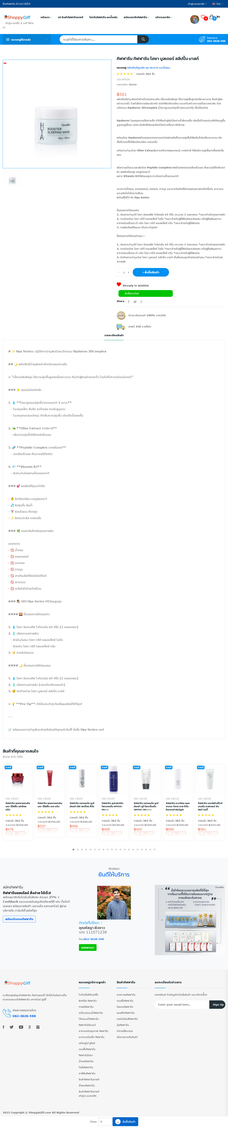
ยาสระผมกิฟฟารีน (126, 996)
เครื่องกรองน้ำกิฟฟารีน (91, 1014)
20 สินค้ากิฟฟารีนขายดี (70, 17)
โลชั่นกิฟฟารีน (86, 1068)
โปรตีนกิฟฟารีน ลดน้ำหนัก (103, 17)
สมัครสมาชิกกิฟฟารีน (136, 17)
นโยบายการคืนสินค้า (127, 1038)
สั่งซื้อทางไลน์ (132, 293)
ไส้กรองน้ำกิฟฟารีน (89, 1020)
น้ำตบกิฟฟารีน (86, 1062)
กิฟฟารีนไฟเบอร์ (87, 1026)
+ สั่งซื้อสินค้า (150, 272)
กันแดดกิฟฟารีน (125, 1008)
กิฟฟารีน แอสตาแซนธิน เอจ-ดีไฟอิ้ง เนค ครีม (48, 806)
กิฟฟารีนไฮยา (86, 1056)
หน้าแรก (46, 17)
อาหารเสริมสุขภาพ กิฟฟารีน (93, 1032)
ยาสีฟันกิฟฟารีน (87, 1074)
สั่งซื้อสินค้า (125, 1121)
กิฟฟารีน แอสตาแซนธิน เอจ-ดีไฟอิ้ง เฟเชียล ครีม (18, 806)
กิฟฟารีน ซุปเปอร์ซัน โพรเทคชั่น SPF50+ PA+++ (112, 806)
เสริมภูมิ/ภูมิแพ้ (87, 1044)
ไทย (217, 4)
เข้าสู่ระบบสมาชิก (197, 4)
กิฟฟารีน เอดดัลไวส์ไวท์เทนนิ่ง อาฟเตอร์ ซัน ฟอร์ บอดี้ (209, 806)
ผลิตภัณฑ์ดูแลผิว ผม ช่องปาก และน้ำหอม (148, 67)
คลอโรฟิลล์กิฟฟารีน (127, 1020)
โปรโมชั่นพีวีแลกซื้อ (88, 996)
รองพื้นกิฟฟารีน (87, 1050)
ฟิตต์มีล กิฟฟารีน (88, 1002)
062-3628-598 (216, 41)
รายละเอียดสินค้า (114, 335)
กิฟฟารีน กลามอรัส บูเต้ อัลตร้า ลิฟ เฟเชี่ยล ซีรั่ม (81, 806)
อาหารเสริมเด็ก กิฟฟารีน (91, 1038)
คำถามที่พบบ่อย (125, 1032)
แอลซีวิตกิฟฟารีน (125, 1014)
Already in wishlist (133, 285)
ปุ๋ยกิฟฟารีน (123, 1026)
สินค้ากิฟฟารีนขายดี (89, 1080)
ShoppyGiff (36, 1114)
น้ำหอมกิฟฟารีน (87, 1087)
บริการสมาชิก (163, 17)
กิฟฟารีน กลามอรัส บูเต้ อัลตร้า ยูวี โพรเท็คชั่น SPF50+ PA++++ (146, 806)
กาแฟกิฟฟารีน (86, 1008)
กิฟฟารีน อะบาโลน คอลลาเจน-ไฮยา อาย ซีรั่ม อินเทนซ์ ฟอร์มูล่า (178, 806)
